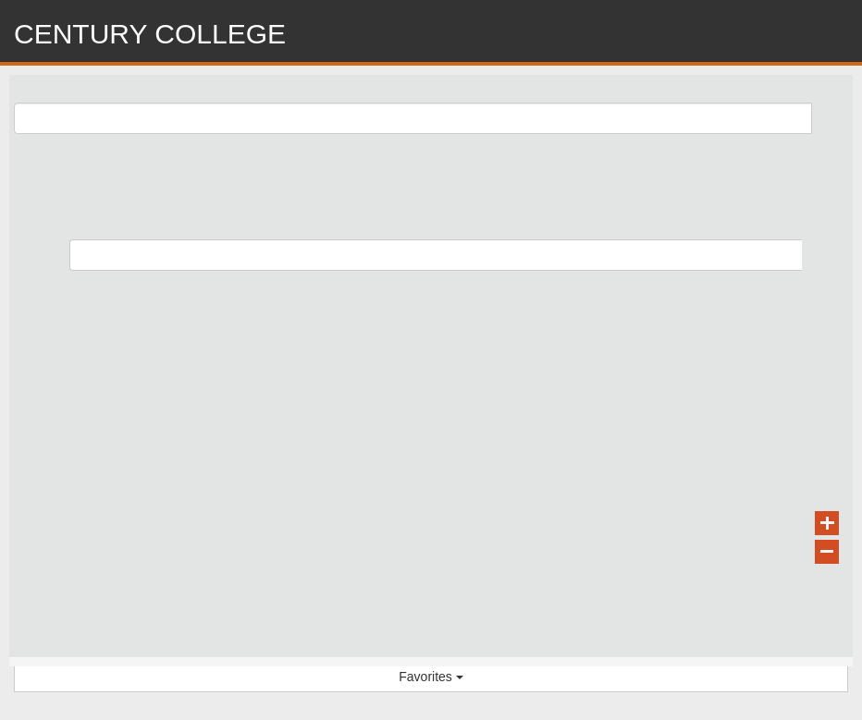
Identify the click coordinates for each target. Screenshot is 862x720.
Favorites (430, 676)
